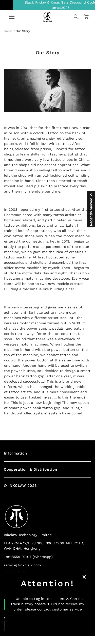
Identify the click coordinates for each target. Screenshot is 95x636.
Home (8, 31)
